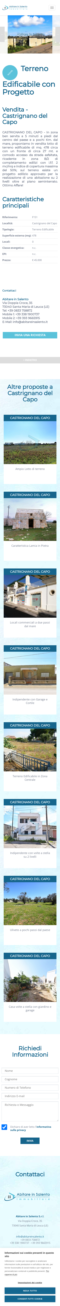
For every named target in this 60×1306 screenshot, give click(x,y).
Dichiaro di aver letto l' (30, 1128)
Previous (2, 34)
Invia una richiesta (30, 335)
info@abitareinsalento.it (30, 322)
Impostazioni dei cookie (30, 1282)
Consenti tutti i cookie (30, 1299)
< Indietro (30, 360)
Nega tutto (30, 1291)
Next (57, 34)
